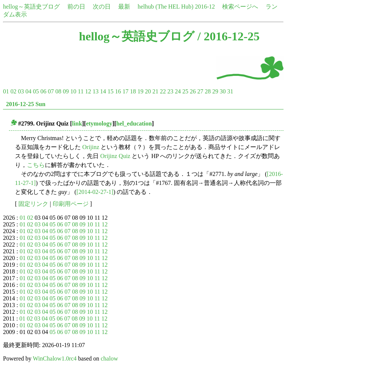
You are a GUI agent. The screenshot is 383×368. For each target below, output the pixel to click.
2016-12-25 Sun (25, 104)
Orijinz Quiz (115, 156)
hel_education (134, 123)
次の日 (102, 6)
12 (88, 91)
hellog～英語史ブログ (31, 6)
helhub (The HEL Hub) (165, 6)
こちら (36, 165)
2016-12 (205, 6)
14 (103, 91)
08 (58, 91)
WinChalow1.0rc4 (55, 358)
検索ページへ (240, 6)
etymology (99, 123)
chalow (109, 358)
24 (178, 91)
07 (51, 91)
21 (155, 91)
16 (118, 91)
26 (193, 91)
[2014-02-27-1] (94, 192)
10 (73, 91)
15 (110, 91)
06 (43, 91)
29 (215, 91)
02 (13, 91)
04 (28, 91)
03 (21, 91)
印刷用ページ (71, 204)
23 (170, 91)
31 (230, 91)
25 (185, 91)
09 (66, 91)
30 (223, 91)
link (77, 123)
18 (133, 91)
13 (95, 91)
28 (208, 91)
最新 (124, 6)
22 (163, 91)
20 (148, 91)
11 (80, 91)
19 (140, 91)
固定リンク (33, 204)
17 (125, 91)
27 (200, 91)
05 (36, 91)
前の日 (76, 6)
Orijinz (90, 147)
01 (6, 91)
